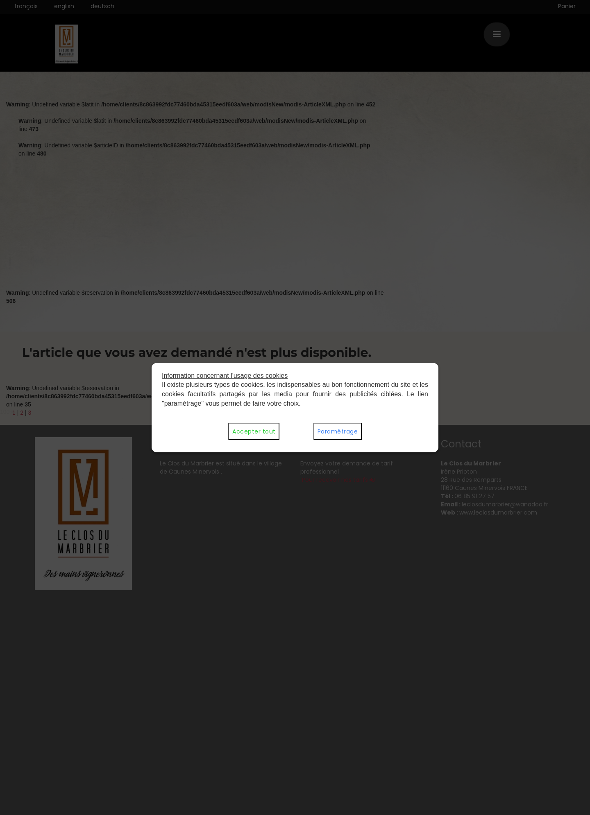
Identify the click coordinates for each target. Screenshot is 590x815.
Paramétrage (337, 431)
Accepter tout (254, 431)
